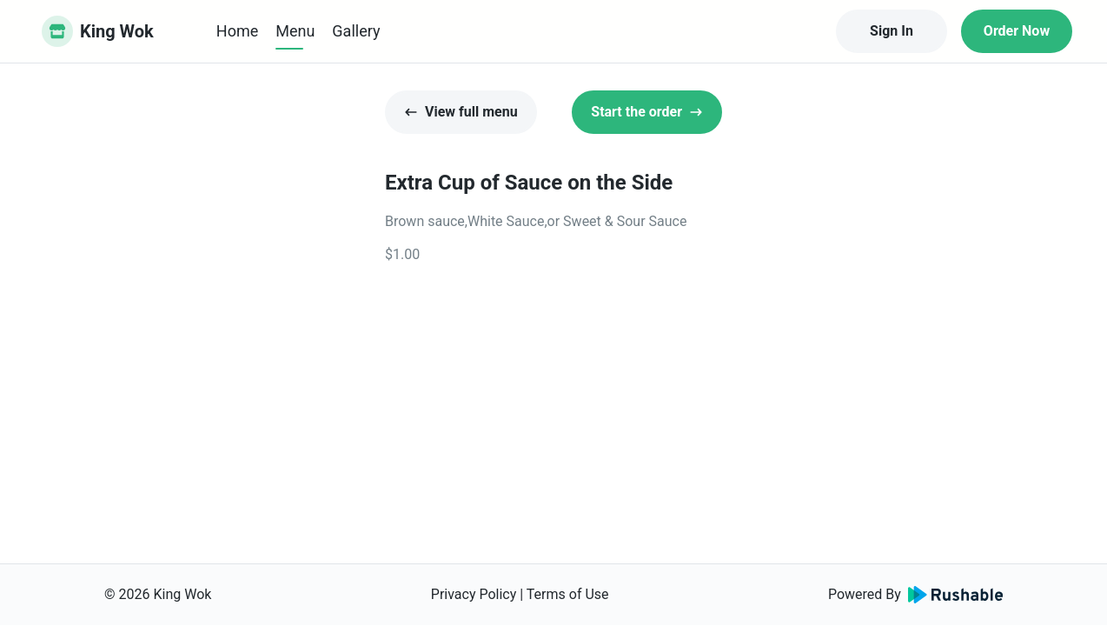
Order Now (1017, 31)
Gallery (356, 31)
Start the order (647, 111)
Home (237, 31)
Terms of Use (568, 594)
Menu (295, 31)
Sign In (891, 31)
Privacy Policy (474, 594)
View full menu (461, 111)
